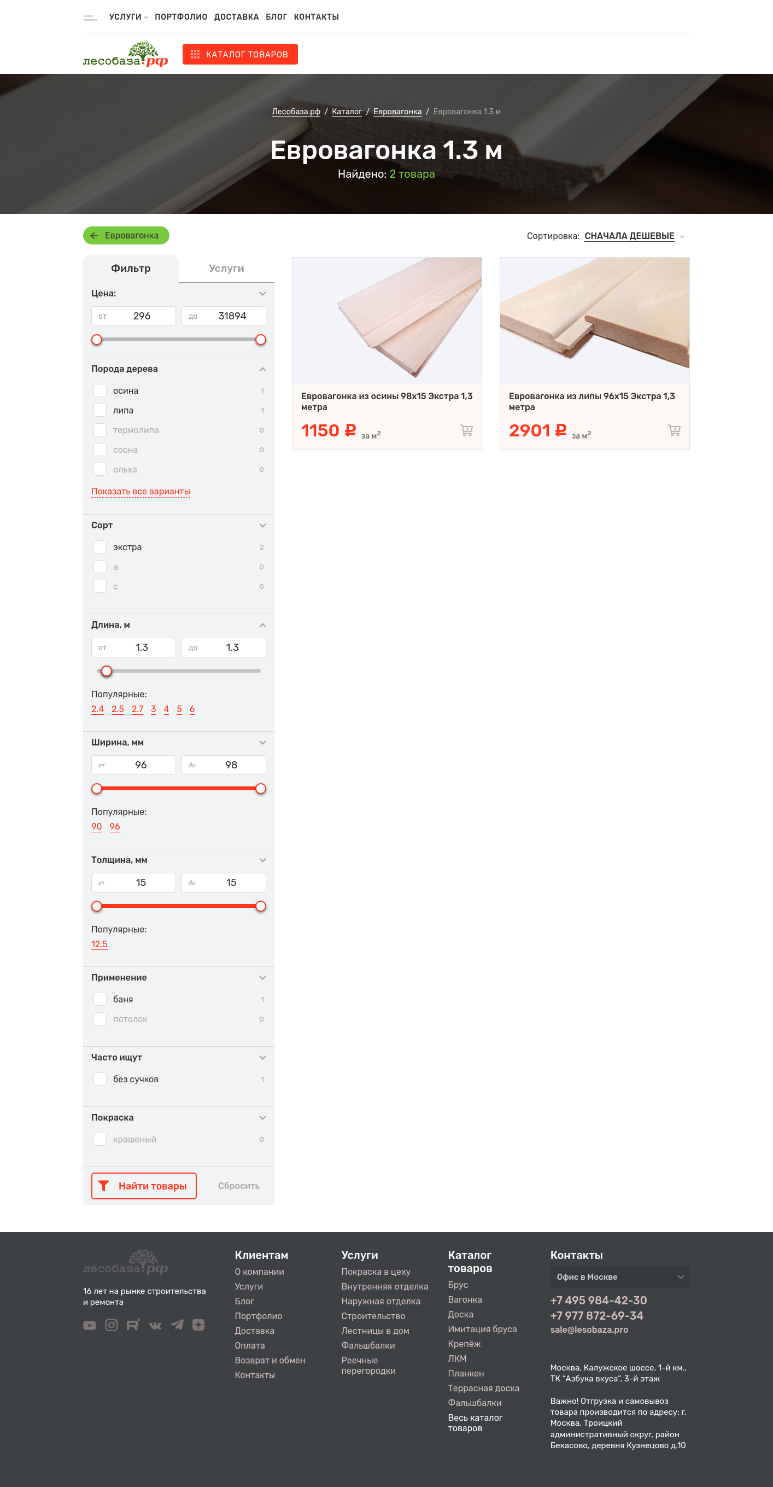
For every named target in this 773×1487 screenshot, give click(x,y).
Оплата (250, 1345)
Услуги (249, 1286)
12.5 (99, 944)
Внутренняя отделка (385, 1286)
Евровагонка (132, 235)
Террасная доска (484, 1388)
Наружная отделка (381, 1301)
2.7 (137, 709)
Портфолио (181, 17)
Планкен (466, 1373)
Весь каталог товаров (475, 1423)
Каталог (247, 55)
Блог (276, 17)
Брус (458, 1285)
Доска (461, 1314)
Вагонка (465, 1299)
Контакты (316, 17)
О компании (260, 1272)
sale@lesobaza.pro (590, 1330)
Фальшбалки (368, 1345)
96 (115, 826)
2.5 (118, 709)
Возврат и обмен (270, 1360)
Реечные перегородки (369, 1365)
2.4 (97, 709)
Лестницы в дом (375, 1331)
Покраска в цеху (376, 1272)
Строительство (374, 1316)
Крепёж (464, 1344)
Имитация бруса (482, 1329)
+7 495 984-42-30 (599, 1300)
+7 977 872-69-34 (597, 1315)
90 (96, 826)
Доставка (236, 17)
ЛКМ (457, 1359)
